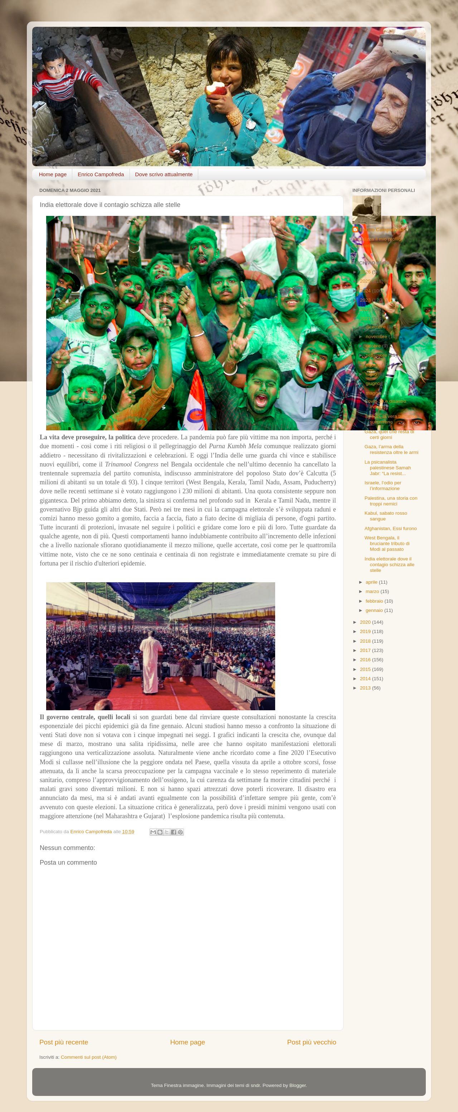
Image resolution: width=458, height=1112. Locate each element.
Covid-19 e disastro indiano (385, 404)
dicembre (376, 327)
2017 (366, 650)
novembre (377, 336)
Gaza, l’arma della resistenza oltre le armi (392, 449)
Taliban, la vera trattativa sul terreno (391, 419)
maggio (374, 393)
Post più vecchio (311, 1042)
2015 (366, 669)
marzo (373, 591)
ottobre (374, 346)
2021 (366, 318)
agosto (373, 364)
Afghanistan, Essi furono (391, 528)
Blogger (297, 1085)
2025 (366, 281)
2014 (366, 678)
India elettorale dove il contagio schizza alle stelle (390, 564)
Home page (53, 174)
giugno (373, 383)
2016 (366, 659)
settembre (377, 355)
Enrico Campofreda (101, 174)
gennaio (375, 610)
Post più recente (63, 1042)
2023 (366, 300)
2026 (366, 272)
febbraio (375, 601)
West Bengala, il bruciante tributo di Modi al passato (387, 543)
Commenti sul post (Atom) (89, 1057)
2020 (366, 622)
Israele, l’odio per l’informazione (383, 485)
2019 (366, 631)
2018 (366, 641)
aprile (372, 582)
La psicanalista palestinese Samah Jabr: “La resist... (388, 467)
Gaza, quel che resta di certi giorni (389, 434)
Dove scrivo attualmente (164, 174)
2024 (366, 290)
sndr (255, 1085)
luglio (372, 374)
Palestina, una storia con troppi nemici (391, 500)
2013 (366, 688)
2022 (366, 309)
